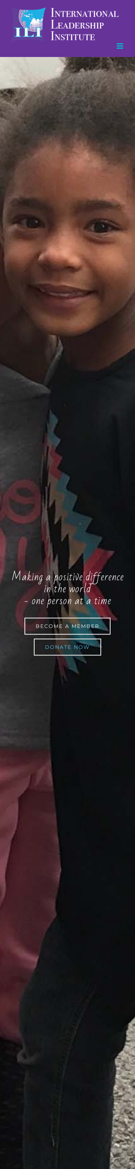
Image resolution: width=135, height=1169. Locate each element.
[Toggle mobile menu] (120, 46)
